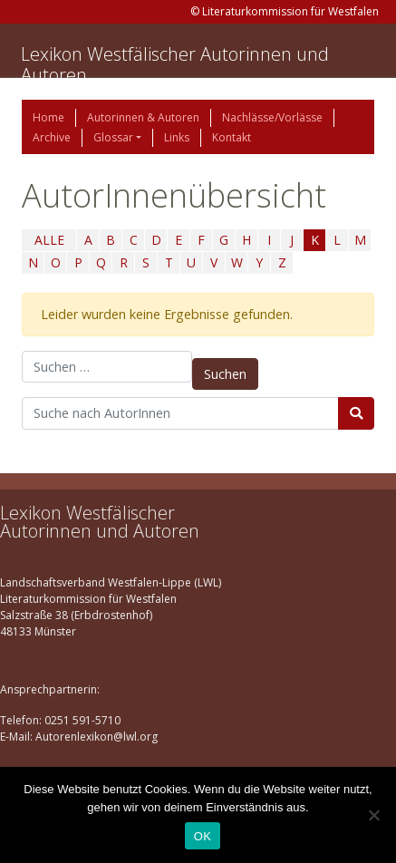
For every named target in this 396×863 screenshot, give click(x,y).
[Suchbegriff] (180, 413)
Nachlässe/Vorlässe (272, 117)
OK (202, 836)
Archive (52, 137)
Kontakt (231, 137)
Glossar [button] (113, 137)
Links (176, 137)
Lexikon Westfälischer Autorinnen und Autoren (175, 64)
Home (48, 117)
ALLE (49, 239)
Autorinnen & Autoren (143, 117)
